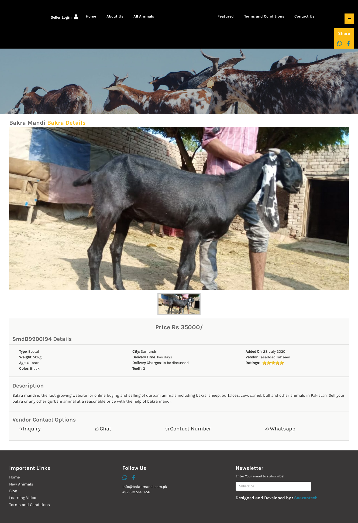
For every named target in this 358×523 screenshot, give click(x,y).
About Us (114, 16)
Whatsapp (282, 429)
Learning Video (22, 497)
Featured (226, 16)
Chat (105, 429)
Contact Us (304, 16)
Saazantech (306, 497)
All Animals (143, 16)
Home (91, 16)
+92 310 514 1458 (136, 492)
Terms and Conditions (264, 16)
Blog (13, 490)
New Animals (21, 484)
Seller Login (64, 17)
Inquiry (32, 429)
